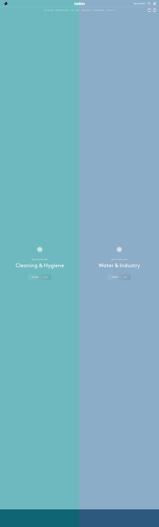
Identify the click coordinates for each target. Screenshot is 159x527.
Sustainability (98, 10)
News (78, 10)
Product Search (62, 10)
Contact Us (110, 10)
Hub (72, 10)
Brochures (86, 10)
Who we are (49, 10)
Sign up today (139, 3)
